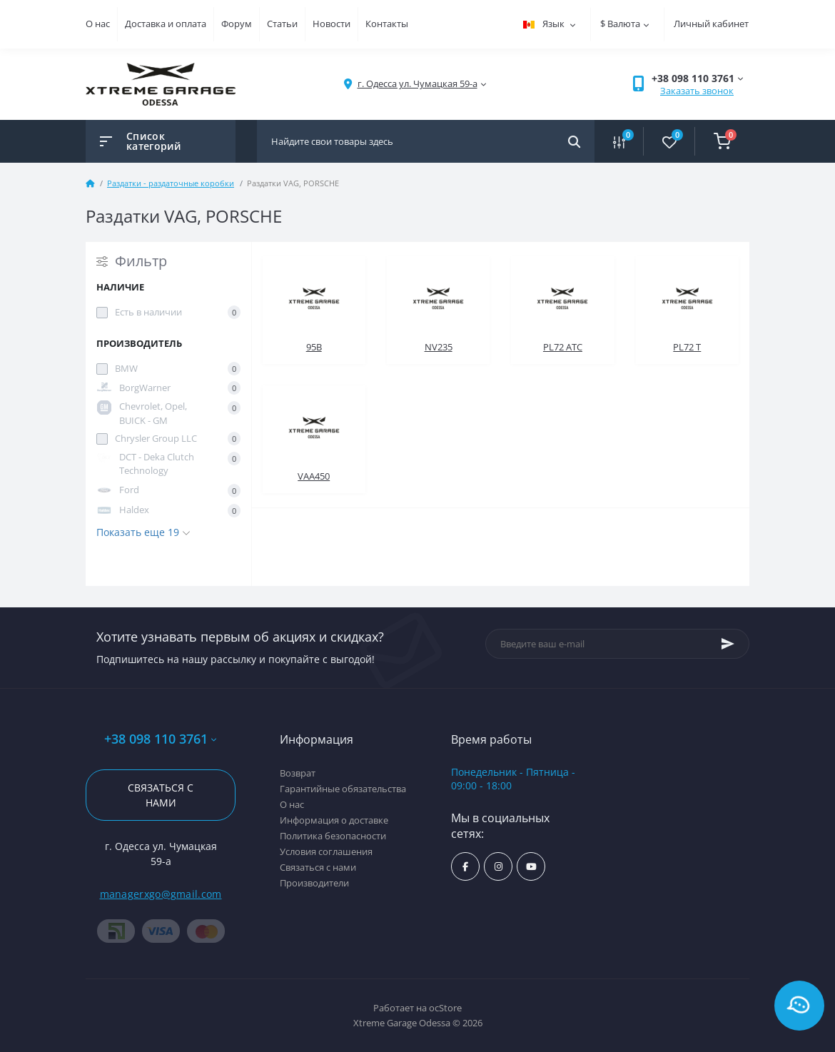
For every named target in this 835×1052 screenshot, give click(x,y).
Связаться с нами (160, 795)
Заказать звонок (697, 90)
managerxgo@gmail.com (161, 894)
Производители (314, 882)
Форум (236, 23)
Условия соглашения (326, 851)
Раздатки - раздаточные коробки (170, 183)
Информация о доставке (334, 820)
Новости (331, 23)
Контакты (386, 23)
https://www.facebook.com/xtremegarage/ (465, 866)
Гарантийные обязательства (343, 788)
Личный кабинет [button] (711, 23)
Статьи (282, 23)
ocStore (445, 1007)
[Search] (574, 141)
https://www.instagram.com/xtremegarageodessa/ (498, 866)
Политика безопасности (333, 835)
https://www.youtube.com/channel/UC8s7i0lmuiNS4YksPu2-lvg (531, 866)
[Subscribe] (728, 644)
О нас (98, 23)
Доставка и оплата (165, 23)
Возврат (297, 773)
